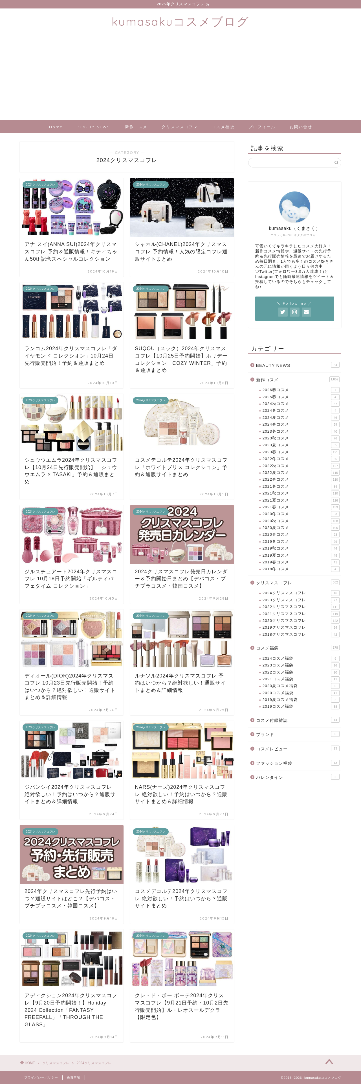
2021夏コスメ (301, 501)
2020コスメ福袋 (301, 694)
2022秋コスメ (301, 466)
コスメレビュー (298, 749)
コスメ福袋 (223, 127)
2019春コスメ (301, 563)
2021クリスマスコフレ (301, 615)
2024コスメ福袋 (301, 659)
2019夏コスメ (301, 556)
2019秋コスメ (301, 549)
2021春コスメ (301, 508)
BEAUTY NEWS (93, 127)
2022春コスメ (301, 480)
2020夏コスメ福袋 (301, 687)
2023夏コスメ (301, 446)
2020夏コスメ (301, 528)
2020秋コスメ (301, 522)
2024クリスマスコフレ (301, 594)
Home (56, 127)
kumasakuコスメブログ (180, 22)
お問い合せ (301, 127)
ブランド (298, 735)
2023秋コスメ (301, 439)
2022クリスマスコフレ (301, 608)
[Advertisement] (180, 78)
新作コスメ (136, 127)
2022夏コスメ (301, 473)
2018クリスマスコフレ (301, 635)
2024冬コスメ (301, 411)
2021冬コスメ (301, 487)
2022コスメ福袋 (301, 673)
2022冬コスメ (301, 460)
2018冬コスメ (301, 570)
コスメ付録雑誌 (298, 721)
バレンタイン (298, 778)
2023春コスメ (301, 453)
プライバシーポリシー (41, 1078)
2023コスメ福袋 (301, 666)
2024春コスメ (301, 425)
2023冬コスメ (301, 432)
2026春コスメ (301, 391)
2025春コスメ (301, 398)
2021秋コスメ (301, 494)
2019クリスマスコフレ (301, 628)
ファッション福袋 (298, 763)
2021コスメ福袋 (301, 680)
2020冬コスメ (301, 515)
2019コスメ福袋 (301, 707)
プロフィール (262, 127)
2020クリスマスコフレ (301, 621)
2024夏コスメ (301, 418)
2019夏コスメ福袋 (301, 700)
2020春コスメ (301, 535)
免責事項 (73, 1078)
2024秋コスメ (301, 405)
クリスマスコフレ (180, 127)
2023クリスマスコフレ (301, 601)
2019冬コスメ (301, 542)
